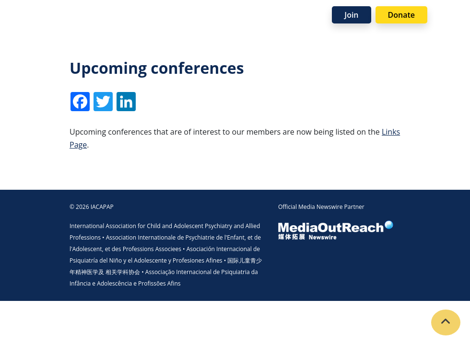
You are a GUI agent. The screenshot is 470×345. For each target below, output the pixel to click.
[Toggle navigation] (449, 14)
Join (351, 15)
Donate (401, 15)
